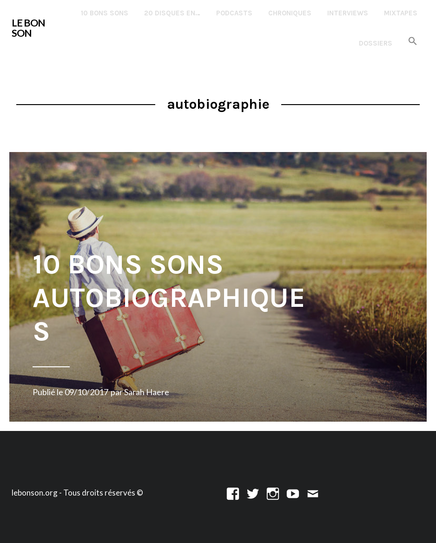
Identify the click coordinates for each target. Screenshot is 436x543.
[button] (412, 41)
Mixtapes (400, 13)
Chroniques (289, 13)
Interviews (347, 13)
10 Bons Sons (104, 13)
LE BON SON (28, 28)
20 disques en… (172, 13)
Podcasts (234, 13)
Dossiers (375, 43)
